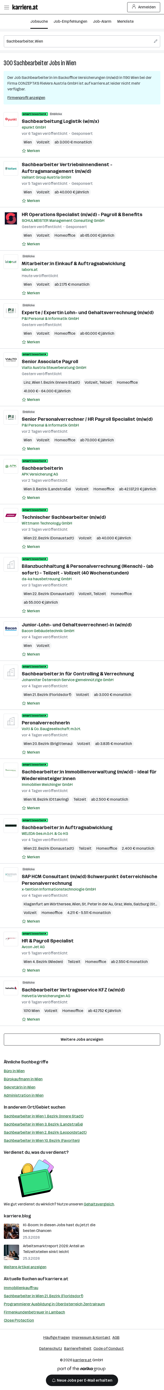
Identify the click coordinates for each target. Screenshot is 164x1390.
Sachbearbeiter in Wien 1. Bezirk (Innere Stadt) (43, 1116)
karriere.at (56, 1278)
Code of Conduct (108, 1348)
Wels (128, 904)
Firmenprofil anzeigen (26, 97)
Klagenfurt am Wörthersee (47, 904)
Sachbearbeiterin (42, 468)
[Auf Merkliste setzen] (31, 151)
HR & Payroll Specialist (48, 941)
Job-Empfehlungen (70, 21)
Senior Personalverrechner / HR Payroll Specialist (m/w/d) (87, 419)
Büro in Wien (14, 1071)
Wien (71, 63)
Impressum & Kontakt (91, 1337)
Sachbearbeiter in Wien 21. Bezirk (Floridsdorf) (43, 1296)
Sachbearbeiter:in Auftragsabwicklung (67, 827)
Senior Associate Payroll (50, 361)
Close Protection (19, 1320)
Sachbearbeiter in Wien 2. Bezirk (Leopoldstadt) (45, 1132)
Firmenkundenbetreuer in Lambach (34, 1312)
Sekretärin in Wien (19, 1087)
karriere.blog (17, 1216)
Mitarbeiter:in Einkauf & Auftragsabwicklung (73, 263)
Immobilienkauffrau (21, 1288)
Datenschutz (50, 1348)
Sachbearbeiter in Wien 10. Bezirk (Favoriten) (42, 1140)
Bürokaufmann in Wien (23, 1079)
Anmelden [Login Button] (144, 7)
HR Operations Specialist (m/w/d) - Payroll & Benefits (82, 214)
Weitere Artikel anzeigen (25, 1267)
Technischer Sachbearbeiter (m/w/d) (64, 517)
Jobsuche (39, 21)
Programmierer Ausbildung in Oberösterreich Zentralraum (54, 1304)
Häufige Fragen (56, 1337)
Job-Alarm (102, 21)
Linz (27, 382)
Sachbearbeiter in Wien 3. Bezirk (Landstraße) (43, 1124)
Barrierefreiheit (78, 1348)
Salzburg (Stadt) (148, 904)
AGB (116, 1337)
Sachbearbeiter (31, 63)
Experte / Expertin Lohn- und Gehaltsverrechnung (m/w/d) (87, 312)
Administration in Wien (24, 1095)
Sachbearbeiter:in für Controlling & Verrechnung (78, 674)
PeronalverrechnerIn (46, 723)
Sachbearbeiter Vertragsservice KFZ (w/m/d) (73, 990)
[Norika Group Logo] (81, 1370)
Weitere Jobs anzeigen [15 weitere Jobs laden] (82, 1039)
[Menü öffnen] (6, 7)
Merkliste (125, 21)
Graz (118, 904)
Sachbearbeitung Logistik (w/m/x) (60, 121)
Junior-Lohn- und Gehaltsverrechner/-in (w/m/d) (76, 625)
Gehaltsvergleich (99, 1204)
